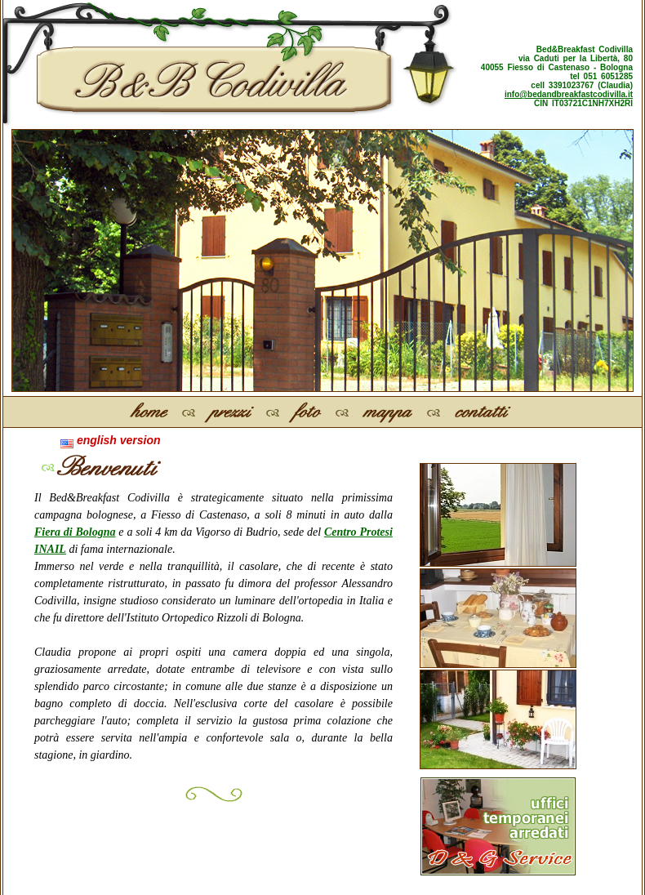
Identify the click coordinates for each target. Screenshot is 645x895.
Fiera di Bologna (74, 532)
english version (110, 440)
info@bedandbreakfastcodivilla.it (569, 94)
